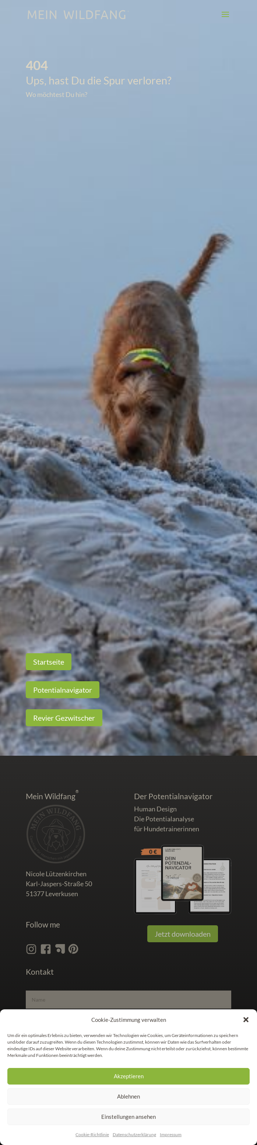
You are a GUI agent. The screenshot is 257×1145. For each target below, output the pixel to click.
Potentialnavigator (62, 689)
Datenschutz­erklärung (134, 1134)
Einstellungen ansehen (128, 1116)
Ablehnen (128, 1096)
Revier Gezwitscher (64, 717)
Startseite (48, 661)
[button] (246, 1019)
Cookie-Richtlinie (92, 1134)
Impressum (171, 1134)
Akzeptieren (129, 1076)
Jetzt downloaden (183, 933)
